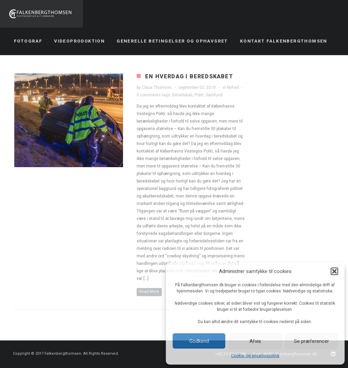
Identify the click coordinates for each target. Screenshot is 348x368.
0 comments (149, 95)
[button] (334, 271)
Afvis (255, 341)
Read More (149, 291)
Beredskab (182, 95)
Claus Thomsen (157, 87)
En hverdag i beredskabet (189, 76)
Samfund (214, 95)
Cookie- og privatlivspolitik (255, 355)
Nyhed (233, 87)
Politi (199, 95)
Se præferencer (311, 341)
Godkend (199, 341)
